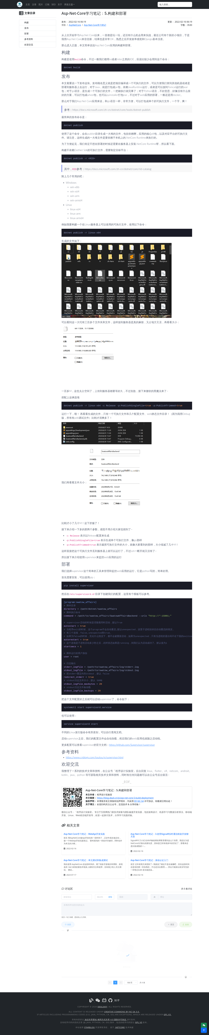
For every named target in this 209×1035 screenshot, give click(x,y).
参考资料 (28, 39)
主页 (28, 4)
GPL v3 (167, 1014)
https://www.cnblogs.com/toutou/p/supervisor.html (94, 757)
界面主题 (68, 4)
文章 (34, 4)
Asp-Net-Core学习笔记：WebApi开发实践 (84, 833)
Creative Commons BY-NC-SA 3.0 (122, 1011)
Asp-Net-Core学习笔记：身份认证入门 (149, 860)
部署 (26, 33)
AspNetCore (75, 25)
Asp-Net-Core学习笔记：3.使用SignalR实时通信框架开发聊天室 (159, 835)
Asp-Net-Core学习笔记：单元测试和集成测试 (86, 860)
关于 (60, 4)
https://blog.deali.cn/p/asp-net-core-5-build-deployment (125, 797)
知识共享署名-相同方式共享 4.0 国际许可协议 (105, 1019)
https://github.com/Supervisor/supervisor (132, 744)
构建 (26, 22)
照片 (41, 4)
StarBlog (89, 1027)
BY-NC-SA (139, 801)
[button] (204, 1030)
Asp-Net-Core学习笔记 (95, 25)
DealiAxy (102, 1006)
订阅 (47, 4)
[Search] (175, 4)
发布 (26, 28)
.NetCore (120, 1027)
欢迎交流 (28, 44)
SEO (54, 4)
